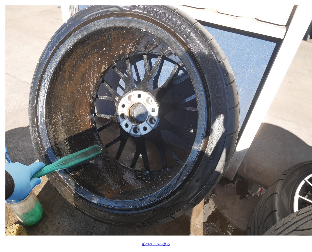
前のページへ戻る (156, 244)
